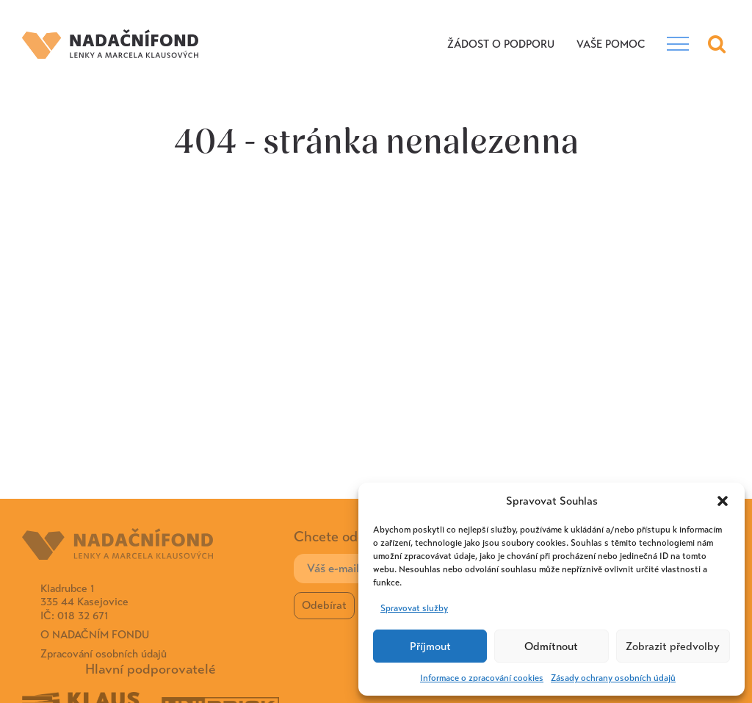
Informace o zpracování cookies (481, 678)
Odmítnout (551, 646)
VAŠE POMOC (610, 44)
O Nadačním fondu (94, 634)
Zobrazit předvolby (673, 646)
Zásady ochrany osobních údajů (613, 678)
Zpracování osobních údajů (103, 653)
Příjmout (430, 646)
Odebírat (324, 605)
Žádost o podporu (500, 44)
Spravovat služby (414, 608)
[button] (722, 501)
